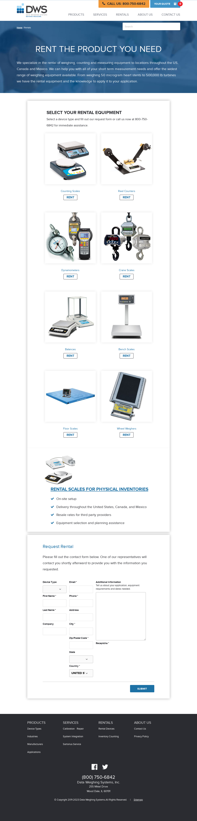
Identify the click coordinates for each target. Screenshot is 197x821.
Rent (70, 197)
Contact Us (171, 15)
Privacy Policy (141, 736)
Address (74, 610)
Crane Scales (126, 270)
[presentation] (125, 652)
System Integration (73, 736)
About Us (145, 15)
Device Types (34, 728)
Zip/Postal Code (78, 638)
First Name (49, 596)
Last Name (49, 610)
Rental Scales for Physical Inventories (99, 489)
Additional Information (108, 582)
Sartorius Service (72, 744)
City (72, 624)
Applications (34, 752)
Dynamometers (70, 270)
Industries (32, 736)
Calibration (69, 728)
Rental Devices (106, 728)
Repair (80, 728)
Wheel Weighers (126, 428)
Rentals (122, 15)
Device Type (50, 582)
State (72, 652)
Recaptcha (102, 643)
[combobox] (151, 26)
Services (100, 15)
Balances (70, 349)
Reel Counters (126, 191)
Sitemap (138, 799)
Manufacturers (35, 744)
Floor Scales (70, 428)
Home (19, 27)
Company (48, 624)
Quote (167, 4)
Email (73, 582)
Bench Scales (127, 349)
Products (76, 15)
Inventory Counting (108, 736)
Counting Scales (70, 191)
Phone (73, 596)
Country (74, 666)
